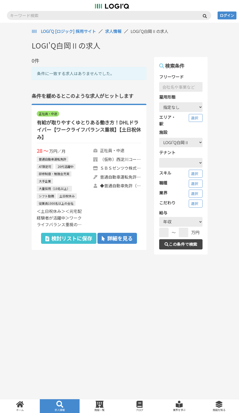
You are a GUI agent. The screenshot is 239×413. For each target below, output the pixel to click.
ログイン (227, 15)
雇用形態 (167, 97)
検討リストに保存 (68, 238)
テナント (167, 152)
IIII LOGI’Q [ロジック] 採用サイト (64, 31)
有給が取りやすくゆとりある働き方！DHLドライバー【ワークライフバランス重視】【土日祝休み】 (89, 130)
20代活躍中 (65, 166)
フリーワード (171, 77)
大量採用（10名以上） (54, 188)
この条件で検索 (181, 244)
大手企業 (45, 181)
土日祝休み (67, 196)
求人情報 (113, 31)
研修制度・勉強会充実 (54, 173)
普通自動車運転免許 (52, 159)
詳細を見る (117, 238)
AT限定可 (45, 166)
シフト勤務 (46, 196)
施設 (163, 132)
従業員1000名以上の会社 (56, 203)
